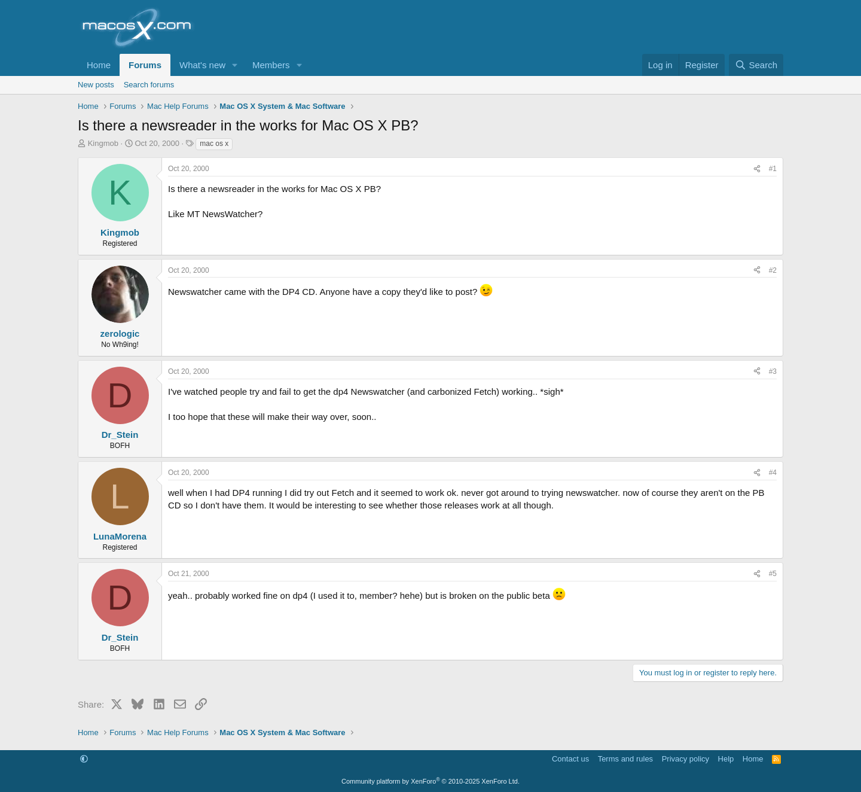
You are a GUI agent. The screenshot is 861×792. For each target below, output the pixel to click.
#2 (773, 270)
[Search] (756, 65)
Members (271, 65)
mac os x (214, 143)
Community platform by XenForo (430, 781)
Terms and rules (625, 758)
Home (99, 65)
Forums (145, 65)
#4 (773, 472)
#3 (773, 371)
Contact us (570, 758)
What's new (202, 65)
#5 (773, 573)
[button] (235, 65)
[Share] (757, 169)
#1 (773, 169)
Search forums (149, 84)
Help (726, 758)
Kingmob (103, 143)
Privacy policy (685, 758)
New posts (96, 84)
